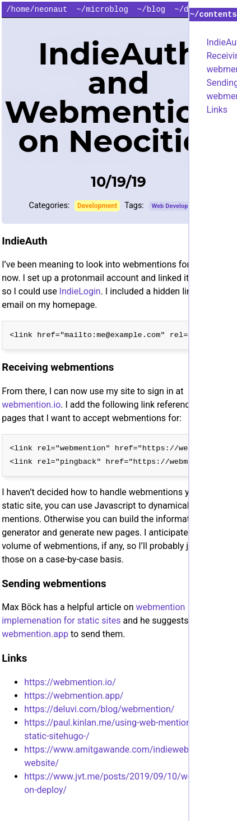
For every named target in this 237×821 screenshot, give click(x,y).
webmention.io (31, 404)
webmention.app (35, 634)
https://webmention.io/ (70, 682)
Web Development (176, 206)
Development (97, 206)
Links (216, 109)
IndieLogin (80, 291)
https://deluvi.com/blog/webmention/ (99, 709)
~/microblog (102, 9)
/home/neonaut (36, 9)
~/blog (151, 9)
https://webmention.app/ (73, 695)
